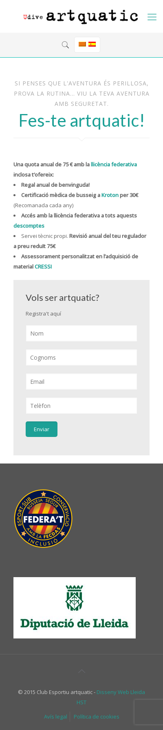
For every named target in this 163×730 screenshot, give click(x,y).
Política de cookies (96, 716)
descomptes (28, 225)
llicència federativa (114, 164)
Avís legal (55, 716)
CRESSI (43, 266)
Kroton (110, 195)
